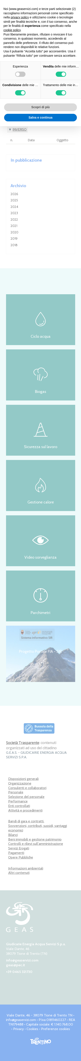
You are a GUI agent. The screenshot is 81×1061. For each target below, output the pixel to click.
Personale (15, 792)
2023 (14, 213)
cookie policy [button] (12, 30)
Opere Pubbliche (20, 857)
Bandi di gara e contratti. (26, 821)
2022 (14, 220)
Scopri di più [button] (40, 107)
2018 (14, 245)
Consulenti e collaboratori (27, 788)
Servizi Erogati (18, 848)
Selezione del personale (26, 797)
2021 (14, 226)
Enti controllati (19, 806)
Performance (18, 801)
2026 (14, 194)
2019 (14, 239)
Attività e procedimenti (25, 810)
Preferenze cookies (55, 1029)
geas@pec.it (15, 965)
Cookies (32, 1029)
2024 (14, 207)
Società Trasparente (22, 742)
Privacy (18, 1029)
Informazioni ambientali (25, 868)
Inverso (20, 129)
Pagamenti (16, 853)
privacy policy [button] (20, 17)
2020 (14, 232)
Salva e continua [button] (40, 117)
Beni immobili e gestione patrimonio (35, 839)
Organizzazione (19, 783)
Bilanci (13, 835)
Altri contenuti (19, 873)
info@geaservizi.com (22, 960)
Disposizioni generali (23, 779)
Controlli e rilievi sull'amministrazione (35, 844)
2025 (14, 200)
